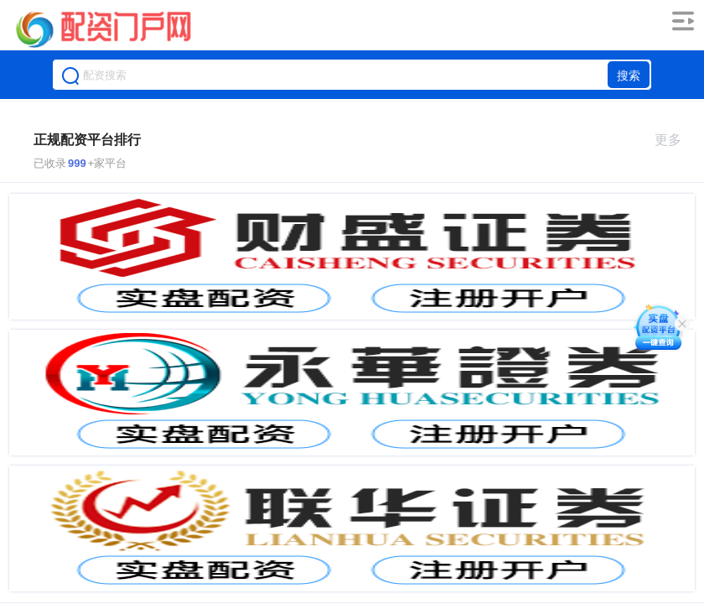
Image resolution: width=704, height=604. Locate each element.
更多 (675, 140)
